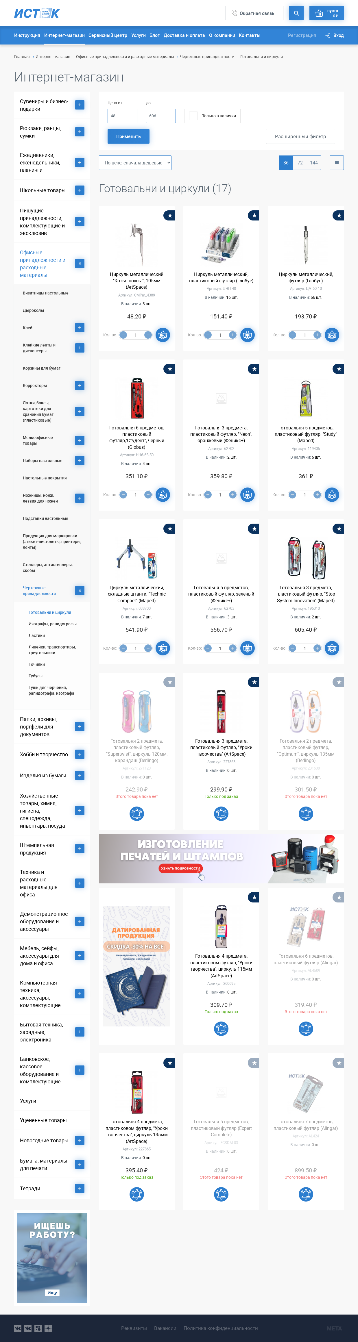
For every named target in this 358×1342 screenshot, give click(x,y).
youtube (48, 1328)
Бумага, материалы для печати (43, 1164)
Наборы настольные (42, 460)
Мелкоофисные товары (38, 440)
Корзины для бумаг (41, 368)
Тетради (30, 1188)
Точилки (37, 664)
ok (38, 1328)
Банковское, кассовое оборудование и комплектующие (40, 1070)
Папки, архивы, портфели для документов (38, 726)
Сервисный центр (107, 35)
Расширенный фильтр (300, 136)
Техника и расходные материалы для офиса (39, 883)
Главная (22, 56)
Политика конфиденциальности (221, 1328)
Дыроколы (33, 310)
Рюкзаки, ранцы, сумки (40, 132)
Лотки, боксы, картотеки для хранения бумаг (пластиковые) (38, 411)
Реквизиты (134, 1328)
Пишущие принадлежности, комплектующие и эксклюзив (42, 221)
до (148, 102)
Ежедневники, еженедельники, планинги (40, 162)
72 (300, 163)
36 (286, 163)
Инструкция (27, 35)
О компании (222, 35)
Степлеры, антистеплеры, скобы (48, 567)
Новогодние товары (44, 1140)
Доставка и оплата (184, 35)
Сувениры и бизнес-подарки (44, 105)
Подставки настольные (45, 518)
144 (314, 163)
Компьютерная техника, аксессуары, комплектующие (40, 994)
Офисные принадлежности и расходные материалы (125, 56)
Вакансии (165, 1328)
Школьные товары (43, 190)
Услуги (138, 35)
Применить (128, 136)
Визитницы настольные (46, 293)
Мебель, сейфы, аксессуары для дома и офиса (39, 956)
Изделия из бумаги (43, 775)
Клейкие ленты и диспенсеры (39, 347)
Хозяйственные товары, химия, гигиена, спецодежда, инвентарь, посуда (42, 810)
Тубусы (36, 676)
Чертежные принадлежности (207, 56)
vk (17, 1328)
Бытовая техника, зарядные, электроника (41, 1032)
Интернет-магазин (64, 35)
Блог (155, 35)
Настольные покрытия (45, 478)
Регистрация (302, 35)
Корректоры (35, 385)
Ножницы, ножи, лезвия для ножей (40, 498)
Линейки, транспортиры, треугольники (52, 649)
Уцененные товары (43, 1120)
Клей (27, 327)
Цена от (115, 102)
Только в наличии (219, 115)
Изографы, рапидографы (53, 623)
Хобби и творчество (44, 754)
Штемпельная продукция (37, 848)
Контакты (250, 35)
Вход (338, 35)
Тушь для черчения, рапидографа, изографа (51, 690)
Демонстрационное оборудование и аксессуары (44, 921)
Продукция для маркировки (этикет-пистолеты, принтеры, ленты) (52, 541)
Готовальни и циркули (50, 612)
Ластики (37, 635)
